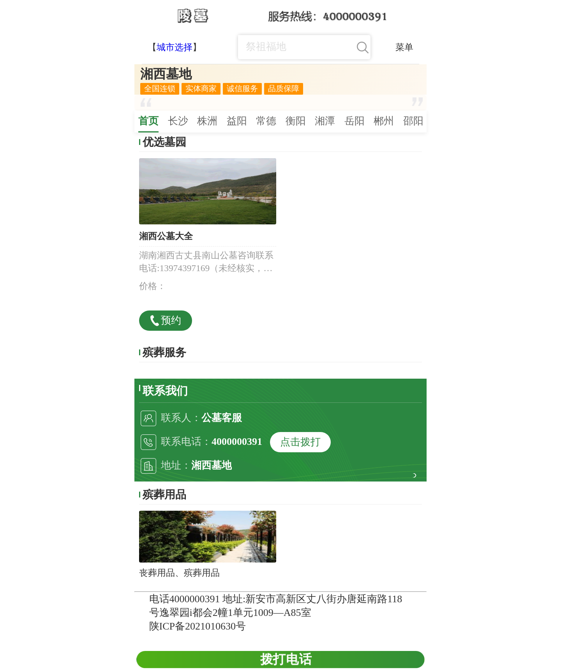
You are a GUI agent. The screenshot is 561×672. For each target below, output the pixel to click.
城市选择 (174, 47)
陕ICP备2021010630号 (197, 626)
